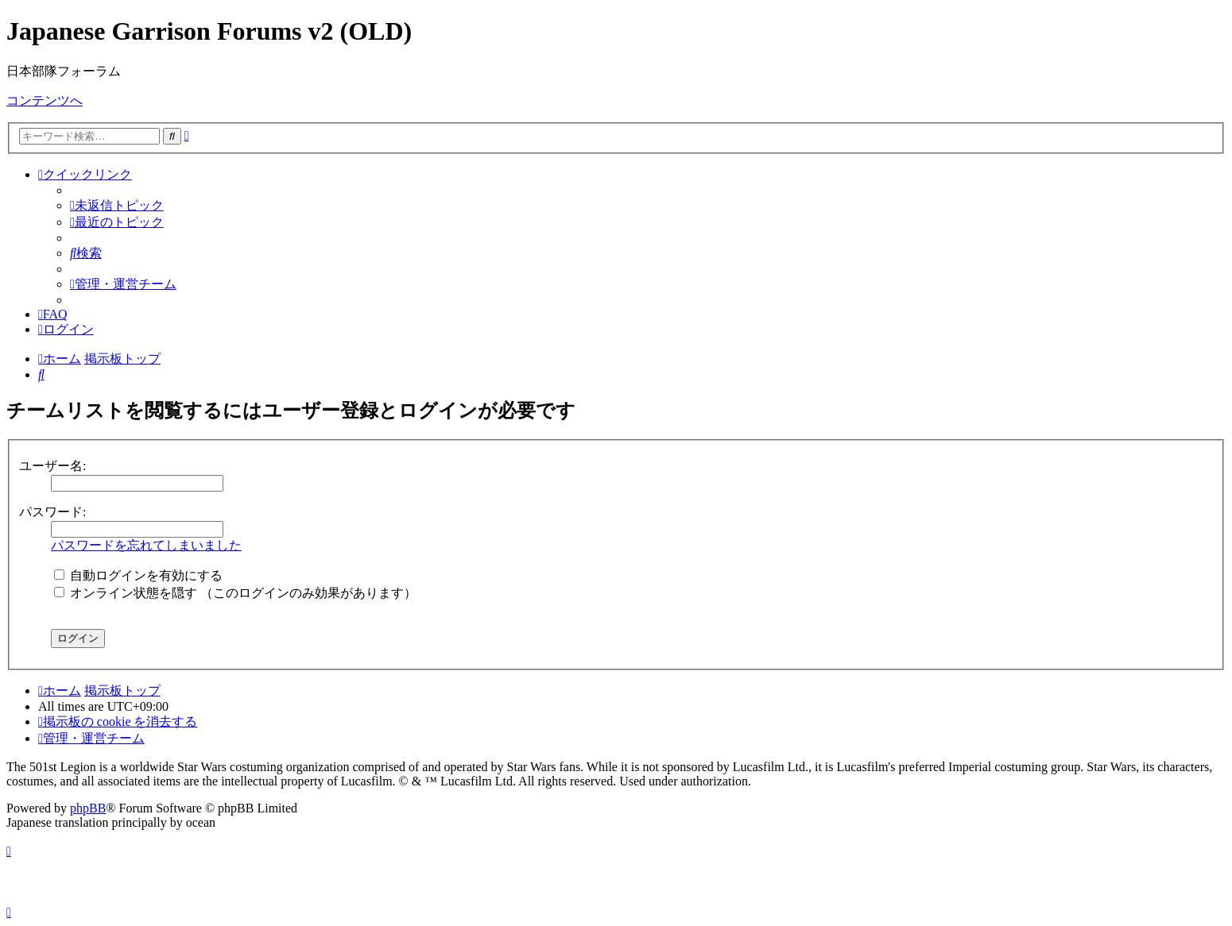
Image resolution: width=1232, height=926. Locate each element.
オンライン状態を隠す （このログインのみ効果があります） (235, 593)
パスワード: (52, 512)
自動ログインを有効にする (138, 575)
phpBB (88, 808)
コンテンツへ (44, 100)
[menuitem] (117, 205)
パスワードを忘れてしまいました (146, 545)
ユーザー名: (52, 466)
